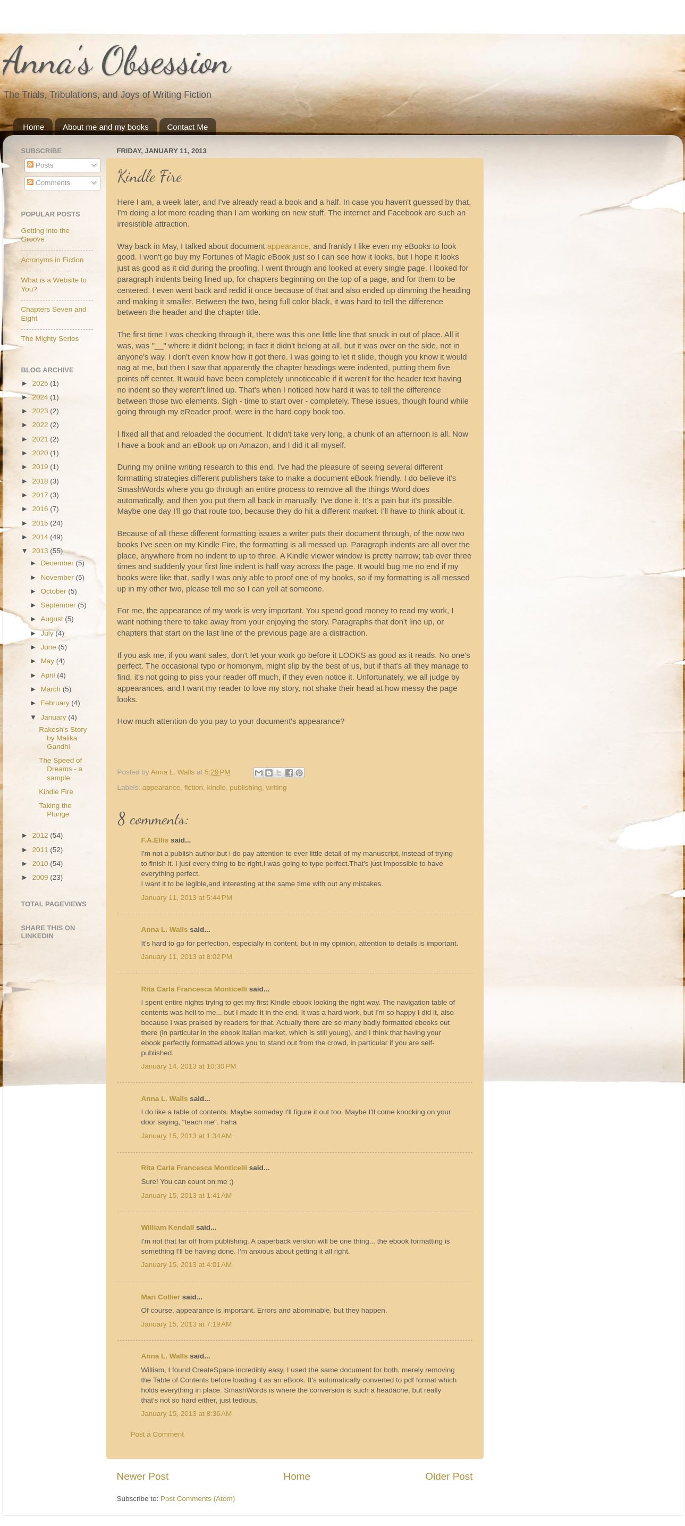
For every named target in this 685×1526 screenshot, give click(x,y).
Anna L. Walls (164, 929)
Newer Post (143, 1476)
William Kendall (167, 1227)
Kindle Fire (56, 792)
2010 (41, 864)
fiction (193, 787)
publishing (246, 787)
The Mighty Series (50, 339)
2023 (41, 411)
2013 (41, 551)
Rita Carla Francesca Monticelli (194, 989)
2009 (41, 877)
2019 (41, 467)
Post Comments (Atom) (197, 1499)
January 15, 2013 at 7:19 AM (186, 1324)
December (58, 563)
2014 (41, 537)
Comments (48, 183)
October (55, 591)
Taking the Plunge (55, 810)
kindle (216, 787)
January (55, 717)
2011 (41, 850)
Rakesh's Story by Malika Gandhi (63, 738)
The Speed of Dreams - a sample (60, 768)
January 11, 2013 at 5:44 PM (187, 898)
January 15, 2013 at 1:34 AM (186, 1136)
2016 (41, 509)
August (53, 619)
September (59, 605)
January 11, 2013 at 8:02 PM (187, 957)
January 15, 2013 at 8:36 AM (186, 1413)
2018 (41, 481)
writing (276, 787)
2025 (41, 383)
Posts (40, 165)
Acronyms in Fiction (52, 260)
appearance (288, 246)
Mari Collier (161, 1297)
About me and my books (106, 126)
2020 (41, 453)
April (49, 675)
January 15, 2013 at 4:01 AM (186, 1265)
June (49, 647)
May (48, 661)
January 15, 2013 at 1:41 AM (186, 1195)
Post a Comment (157, 1434)
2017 (41, 495)
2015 (41, 523)
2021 (41, 439)
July (48, 633)
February (56, 703)
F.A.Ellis (155, 840)
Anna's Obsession (117, 60)
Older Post (448, 1476)
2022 (41, 425)
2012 (41, 835)
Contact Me (187, 126)
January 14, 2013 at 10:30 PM (188, 1066)
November (58, 577)
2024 (41, 397)
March (52, 689)
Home (33, 126)
